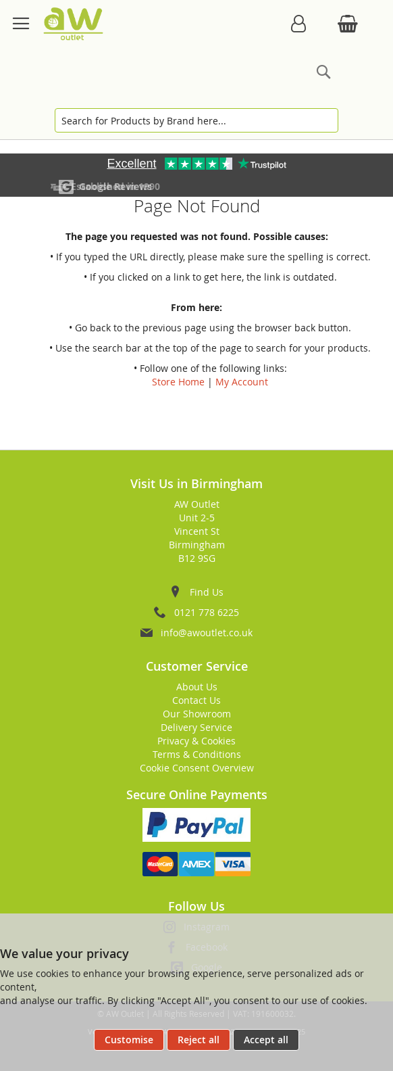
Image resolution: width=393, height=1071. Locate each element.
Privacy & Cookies (196, 740)
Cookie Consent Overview (197, 767)
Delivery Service (196, 727)
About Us (196, 686)
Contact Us (196, 700)
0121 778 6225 (206, 612)
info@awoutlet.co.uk (207, 632)
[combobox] (196, 120)
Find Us (207, 592)
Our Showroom (197, 713)
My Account (241, 381)
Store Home (178, 381)
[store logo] (73, 23)
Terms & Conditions (197, 754)
